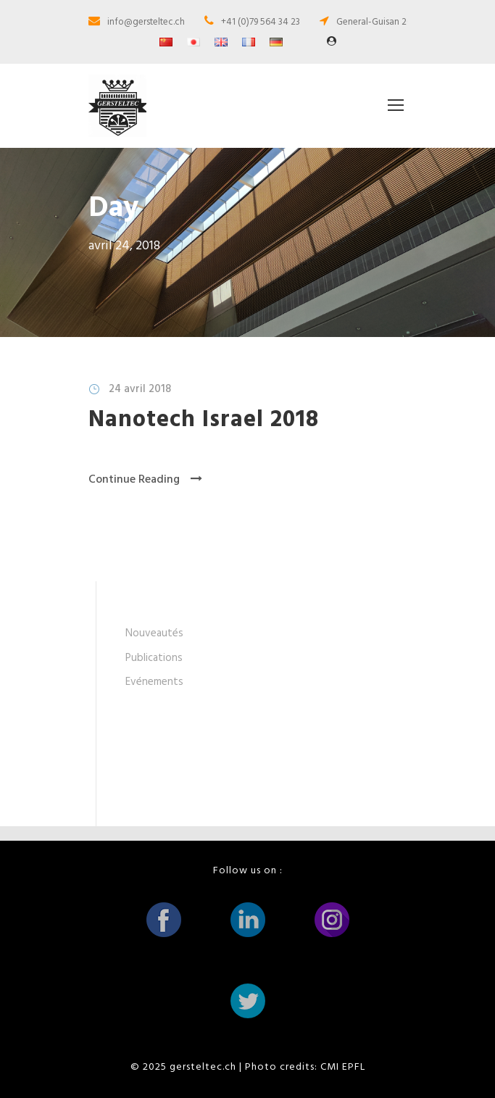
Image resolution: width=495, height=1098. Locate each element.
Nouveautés (154, 633)
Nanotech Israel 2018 (203, 420)
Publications (154, 658)
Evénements (154, 682)
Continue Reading (145, 479)
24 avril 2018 (140, 389)
